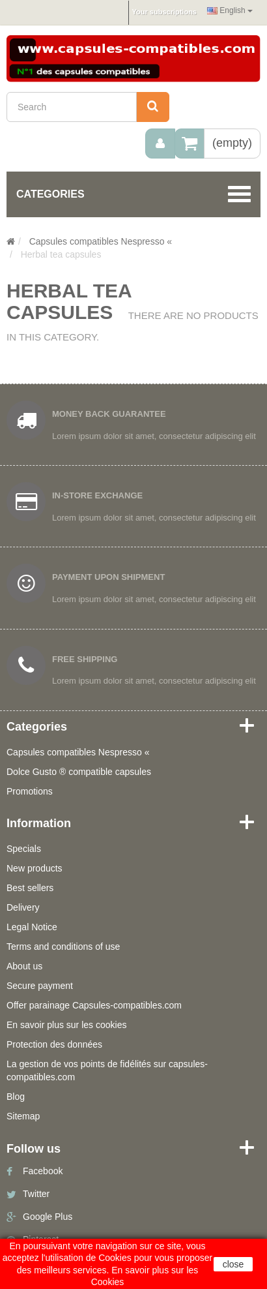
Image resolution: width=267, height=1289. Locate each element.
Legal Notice (32, 927)
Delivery (23, 907)
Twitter (36, 1194)
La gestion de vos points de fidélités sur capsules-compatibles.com (107, 1070)
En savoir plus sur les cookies (66, 1025)
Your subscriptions (164, 12)
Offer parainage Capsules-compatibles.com (94, 1005)
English (230, 10)
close (233, 1264)
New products (35, 868)
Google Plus (47, 1216)
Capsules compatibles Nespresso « (78, 752)
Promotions (30, 791)
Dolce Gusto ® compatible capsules (79, 771)
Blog (16, 1096)
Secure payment (40, 985)
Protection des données (54, 1044)
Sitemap (23, 1116)
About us (24, 966)
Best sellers (30, 888)
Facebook (43, 1171)
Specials (24, 848)
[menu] (160, 144)
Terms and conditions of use (63, 946)
